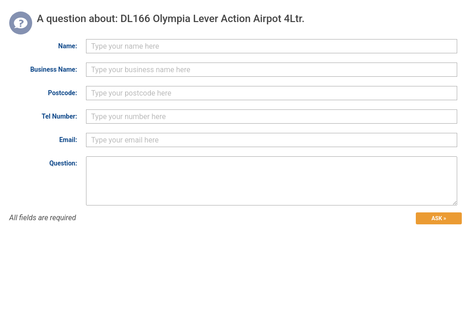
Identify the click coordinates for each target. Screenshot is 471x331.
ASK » (438, 218)
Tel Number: (59, 116)
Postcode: (62, 93)
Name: (67, 46)
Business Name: (53, 69)
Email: (68, 139)
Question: (63, 163)
